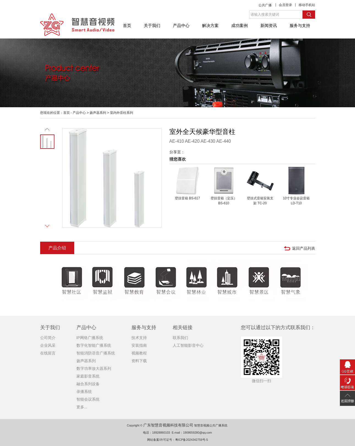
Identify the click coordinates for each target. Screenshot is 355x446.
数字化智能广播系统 (93, 345)
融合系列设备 (88, 384)
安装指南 (139, 345)
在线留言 (48, 353)
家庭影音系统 (88, 376)
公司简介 (48, 337)
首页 (127, 25)
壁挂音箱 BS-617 (187, 198)
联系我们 (180, 337)
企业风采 (48, 345)
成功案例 (239, 25)
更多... (81, 407)
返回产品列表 (303, 248)
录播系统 (84, 391)
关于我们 (152, 25)
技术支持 (139, 337)
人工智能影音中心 (188, 345)
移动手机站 (307, 5)
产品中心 (181, 25)
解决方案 (210, 25)
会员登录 (285, 5)
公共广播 (265, 5)
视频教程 (139, 353)
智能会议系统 (88, 399)
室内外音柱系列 (121, 113)
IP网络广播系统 (89, 337)
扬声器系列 (98, 113)
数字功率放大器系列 (93, 368)
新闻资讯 (268, 25)
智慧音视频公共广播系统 (210, 425)
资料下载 (139, 361)
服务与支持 (300, 25)
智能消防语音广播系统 (95, 353)
